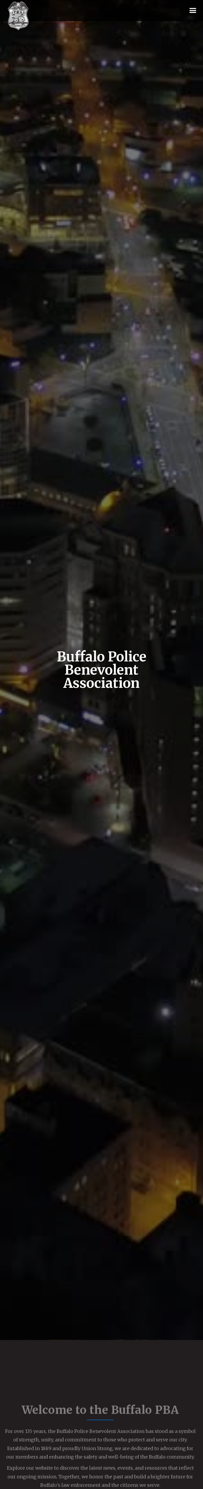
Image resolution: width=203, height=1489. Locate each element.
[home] (18, 16)
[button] (193, 11)
